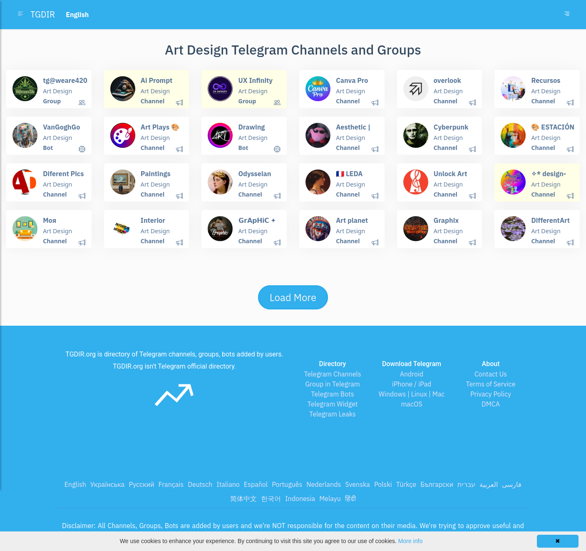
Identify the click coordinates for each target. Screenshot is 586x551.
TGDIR (42, 14)
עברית (466, 484)
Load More (293, 297)
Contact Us (490, 374)
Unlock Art (450, 173)
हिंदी (350, 498)
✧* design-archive (548, 177)
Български (436, 484)
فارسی (511, 484)
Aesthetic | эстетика (353, 130)
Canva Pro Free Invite (353, 84)
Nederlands (323, 484)
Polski (383, 484)
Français (171, 484)
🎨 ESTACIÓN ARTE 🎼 (552, 130)
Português (287, 484)
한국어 (271, 498)
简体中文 (243, 498)
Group (52, 101)
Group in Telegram (332, 384)
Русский (141, 484)
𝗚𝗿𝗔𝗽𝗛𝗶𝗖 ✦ (257, 220)
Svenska (357, 484)
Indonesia (300, 498)
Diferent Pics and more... (63, 177)
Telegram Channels (332, 374)
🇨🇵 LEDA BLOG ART (351, 177)
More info (410, 541)
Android (412, 374)
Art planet (351, 220)
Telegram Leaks (332, 414)
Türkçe (406, 484)
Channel (152, 101)
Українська (107, 484)
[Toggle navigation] (567, 14)
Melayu (330, 498)
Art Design (57, 91)
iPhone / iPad (412, 384)
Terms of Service (491, 384)
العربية (488, 484)
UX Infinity (255, 80)
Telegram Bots (332, 394)
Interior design (153, 224)
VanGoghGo (61, 126)
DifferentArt (550, 220)
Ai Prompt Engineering (159, 84)
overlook (447, 80)
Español (256, 484)
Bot (48, 148)
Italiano (228, 484)
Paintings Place (155, 177)
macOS (411, 404)
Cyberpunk (451, 126)
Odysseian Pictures (254, 177)
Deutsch (200, 484)
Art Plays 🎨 (160, 126)
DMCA (491, 404)
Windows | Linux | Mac (412, 394)
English (75, 484)
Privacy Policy (490, 394)
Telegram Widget (333, 404)
